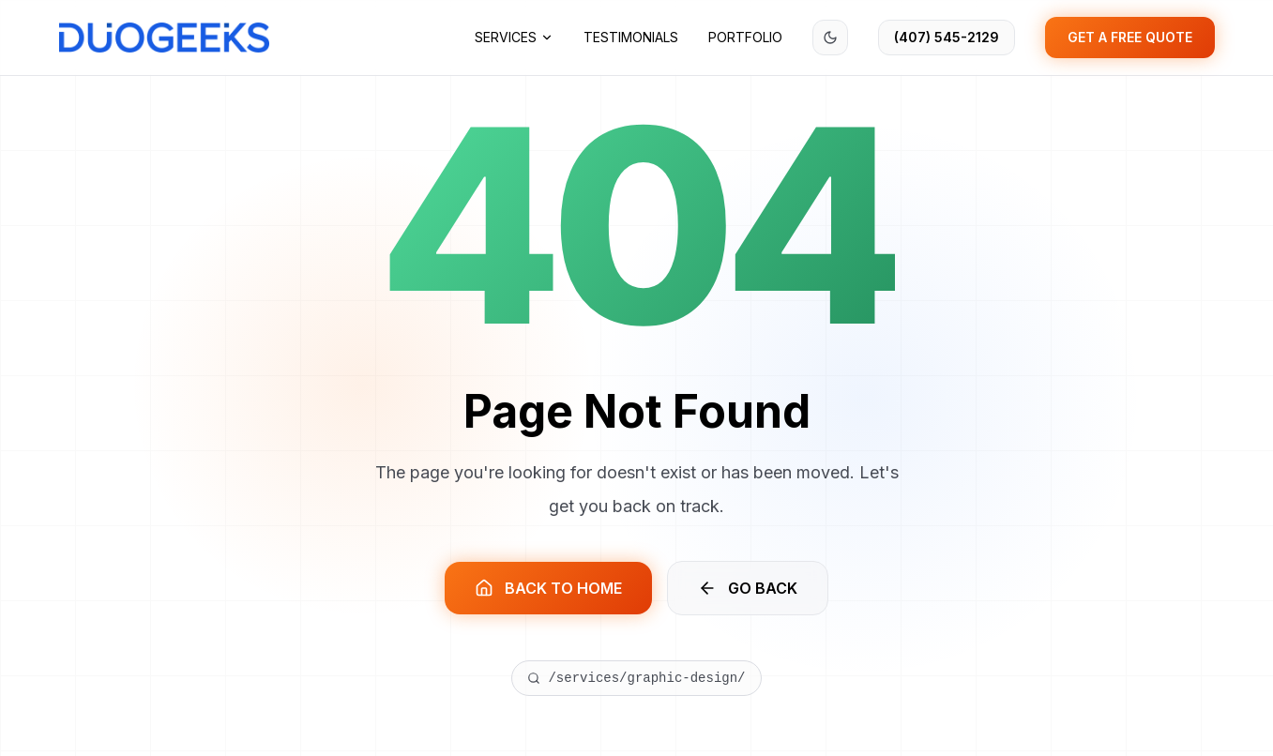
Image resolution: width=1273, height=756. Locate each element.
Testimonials (630, 37)
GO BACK (747, 588)
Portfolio (745, 37)
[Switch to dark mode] (830, 37)
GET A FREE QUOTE (1130, 37)
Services (514, 37)
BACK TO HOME (548, 588)
